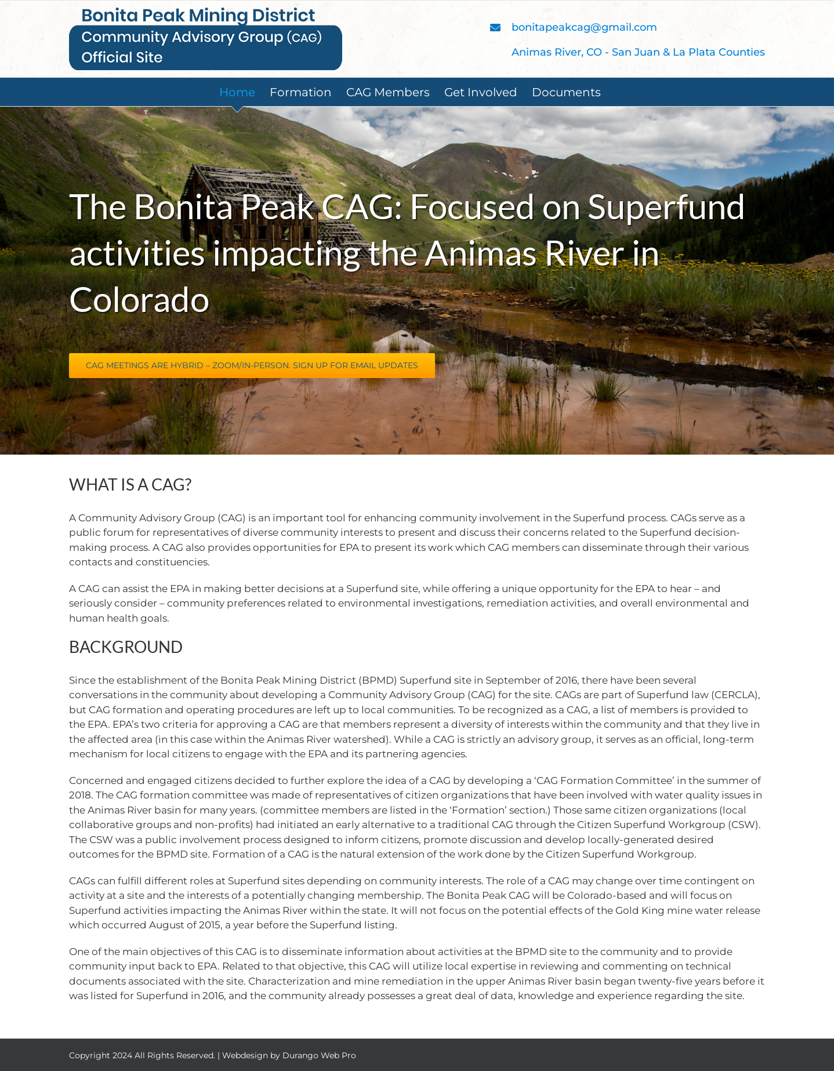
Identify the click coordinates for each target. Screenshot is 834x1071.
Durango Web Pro (319, 1055)
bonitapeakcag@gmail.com (584, 27)
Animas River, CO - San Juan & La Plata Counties (638, 52)
